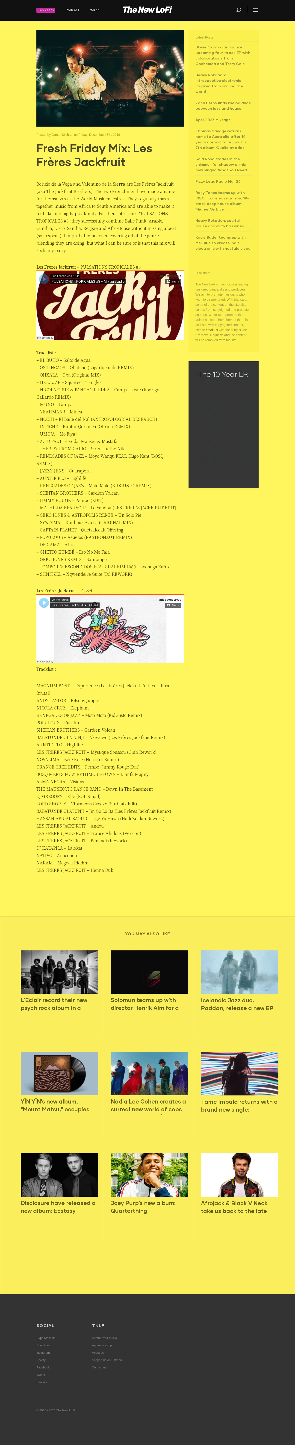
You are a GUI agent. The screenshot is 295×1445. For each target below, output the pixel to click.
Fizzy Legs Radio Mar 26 (218, 181)
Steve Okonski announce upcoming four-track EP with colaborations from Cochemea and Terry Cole (222, 55)
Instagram (43, 1352)
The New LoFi (147, 10)
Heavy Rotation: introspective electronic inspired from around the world (219, 83)
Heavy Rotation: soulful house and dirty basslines (219, 223)
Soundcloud (44, 1345)
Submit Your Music (104, 1338)
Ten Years (46, 10)
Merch (95, 10)
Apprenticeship (102, 1345)
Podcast (72, 10)
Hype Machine (46, 1338)
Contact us (99, 1367)
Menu (255, 9)
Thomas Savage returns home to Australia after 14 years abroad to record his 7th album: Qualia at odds (221, 139)
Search (239, 9)
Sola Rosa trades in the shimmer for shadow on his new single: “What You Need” (221, 164)
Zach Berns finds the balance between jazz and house (223, 105)
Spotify (41, 1360)
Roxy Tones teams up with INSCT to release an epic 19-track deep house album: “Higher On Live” (222, 200)
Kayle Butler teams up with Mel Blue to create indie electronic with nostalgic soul (223, 242)
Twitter (40, 1375)
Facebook (43, 1367)
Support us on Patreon (107, 1360)
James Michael (62, 134)
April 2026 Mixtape (213, 119)
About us (98, 1352)
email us (212, 330)
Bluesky (41, 1382)
